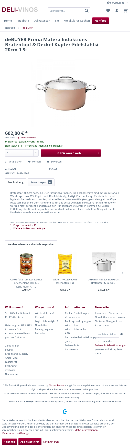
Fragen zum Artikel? (23, 225)
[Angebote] (22, 20)
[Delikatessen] (41, 20)
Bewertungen (41, 182)
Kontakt (39, 317)
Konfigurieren (51, 441)
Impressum (71, 349)
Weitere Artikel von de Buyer (28, 228)
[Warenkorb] (124, 10)
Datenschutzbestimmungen (110, 345)
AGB (67, 333)
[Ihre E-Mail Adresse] (107, 334)
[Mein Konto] (116, 10)
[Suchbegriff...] (69, 10)
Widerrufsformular (75, 329)
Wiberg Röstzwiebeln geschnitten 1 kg (65, 281)
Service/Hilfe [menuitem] (116, 2)
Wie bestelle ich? (44, 313)
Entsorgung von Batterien (44, 331)
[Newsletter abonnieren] (122, 334)
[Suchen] (86, 10)
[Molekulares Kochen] (76, 20)
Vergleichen (13, 161)
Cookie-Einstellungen (77, 313)
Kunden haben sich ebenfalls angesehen (31, 244)
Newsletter (41, 325)
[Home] (8, 20)
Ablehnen (9, 441)
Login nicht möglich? (46, 321)
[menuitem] (69, 10)
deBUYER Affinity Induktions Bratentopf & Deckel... (104, 281)
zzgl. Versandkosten (26, 137)
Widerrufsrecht (73, 325)
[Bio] (56, 20)
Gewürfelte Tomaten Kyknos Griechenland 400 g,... (26, 281)
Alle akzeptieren (29, 441)
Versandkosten (56, 385)
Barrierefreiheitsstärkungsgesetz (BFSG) (79, 339)
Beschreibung (16, 182)
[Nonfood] (100, 20)
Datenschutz (72, 345)
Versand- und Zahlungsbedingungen (78, 319)
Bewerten (54, 161)
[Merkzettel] (108, 10)
